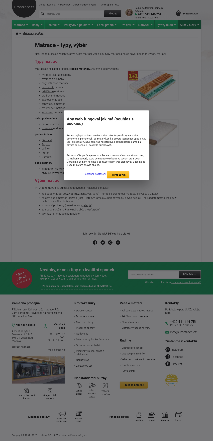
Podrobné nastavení (95, 173)
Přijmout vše (118, 174)
